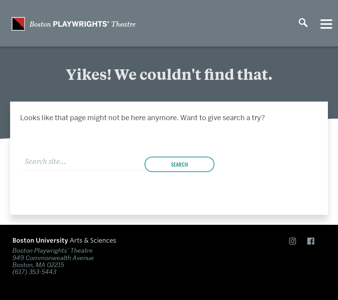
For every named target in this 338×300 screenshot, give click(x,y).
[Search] (82, 160)
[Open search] (303, 23)
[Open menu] (326, 23)
